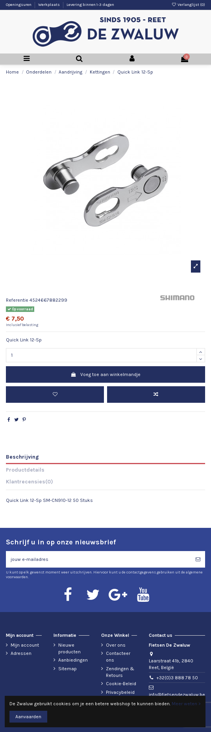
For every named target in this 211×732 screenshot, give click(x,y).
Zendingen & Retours (120, 672)
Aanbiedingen (73, 660)
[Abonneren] (198, 559)
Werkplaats (49, 4)
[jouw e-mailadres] (98, 559)
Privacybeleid (120, 692)
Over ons (116, 645)
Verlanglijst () (188, 4)
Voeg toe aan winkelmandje (105, 374)
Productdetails (25, 469)
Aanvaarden (28, 716)
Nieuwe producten (69, 648)
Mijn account (25, 645)
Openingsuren (19, 4)
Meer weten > (186, 703)
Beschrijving (22, 457)
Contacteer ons (118, 657)
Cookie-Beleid (121, 683)
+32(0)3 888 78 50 (177, 677)
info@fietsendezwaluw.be (177, 694)
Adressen (21, 653)
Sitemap (67, 668)
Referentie (17, 300)
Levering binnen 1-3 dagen (90, 4)
